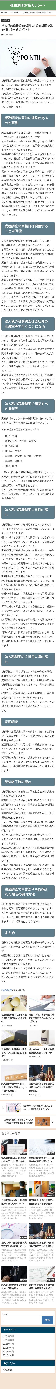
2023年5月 (8, 1351)
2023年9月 (8, 1336)
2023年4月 (8, 1355)
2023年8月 (8, 1340)
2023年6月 (8, 1347)
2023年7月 (8, 1344)
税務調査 (5, 20)
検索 (5, 1314)
